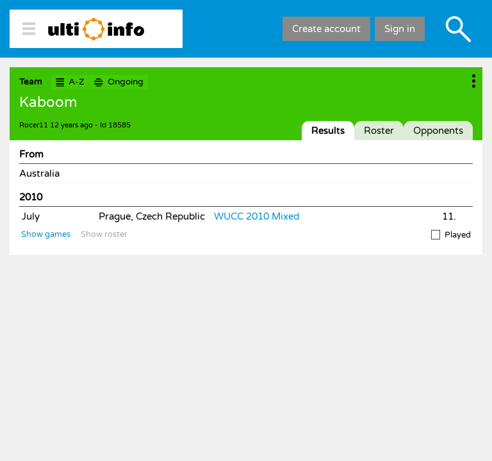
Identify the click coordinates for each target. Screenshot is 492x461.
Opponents (438, 130)
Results (328, 130)
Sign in (399, 29)
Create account (326, 29)
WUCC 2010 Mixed (256, 216)
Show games (45, 234)
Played (451, 235)
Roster (379, 130)
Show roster (104, 234)
